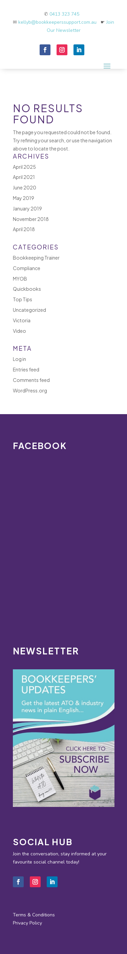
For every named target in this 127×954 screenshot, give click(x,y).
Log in (19, 359)
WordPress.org (30, 390)
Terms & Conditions (34, 915)
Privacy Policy (27, 923)
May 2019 (23, 198)
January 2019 (27, 208)
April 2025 (24, 167)
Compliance (26, 268)
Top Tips (22, 299)
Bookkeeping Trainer (36, 258)
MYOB (20, 279)
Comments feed (31, 380)
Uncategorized (29, 310)
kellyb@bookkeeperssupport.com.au (59, 22)
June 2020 (24, 187)
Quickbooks (27, 289)
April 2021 (24, 177)
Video (19, 331)
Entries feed (26, 369)
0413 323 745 (64, 14)
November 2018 (31, 219)
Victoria (21, 320)
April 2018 (24, 229)
